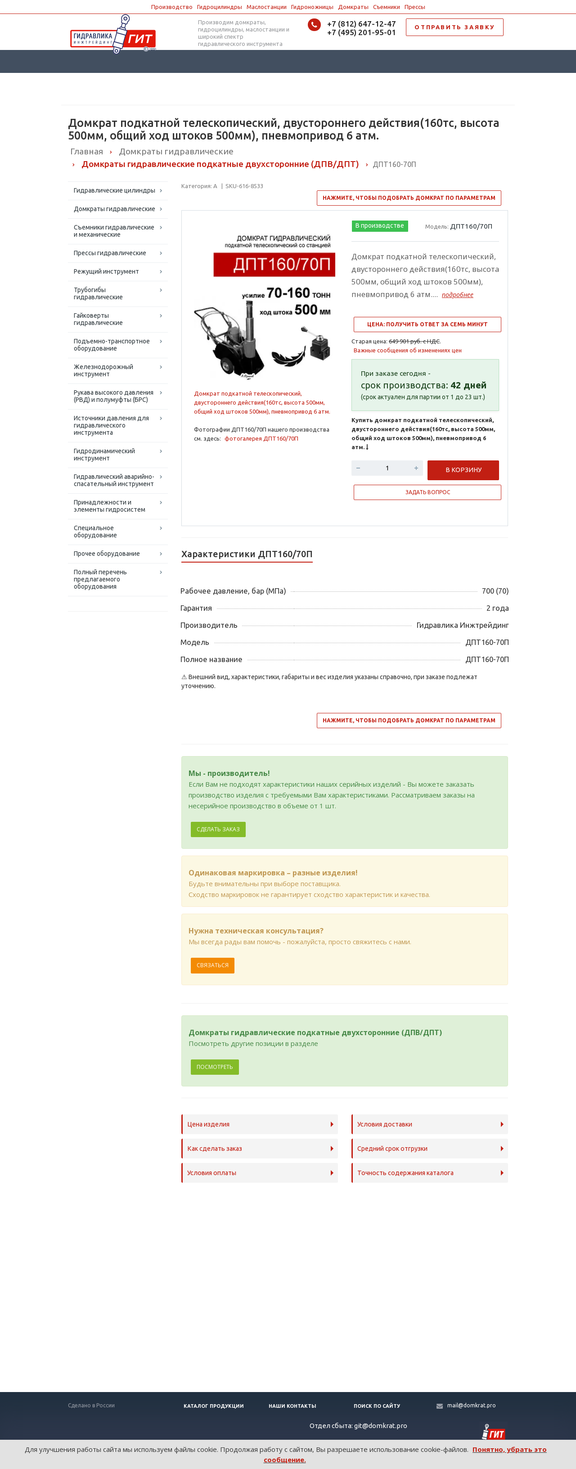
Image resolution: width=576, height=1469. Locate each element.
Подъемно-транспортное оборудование (112, 345)
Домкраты (353, 7)
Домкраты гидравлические (114, 208)
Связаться (213, 965)
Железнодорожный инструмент (103, 370)
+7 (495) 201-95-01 (361, 32)
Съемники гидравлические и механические (114, 231)
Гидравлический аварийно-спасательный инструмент (114, 480)
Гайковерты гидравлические (98, 319)
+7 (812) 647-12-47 (361, 23)
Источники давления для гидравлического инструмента (111, 425)
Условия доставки (384, 1124)
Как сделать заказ (214, 1148)
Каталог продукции (214, 1406)
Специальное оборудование (95, 531)
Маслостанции (267, 7)
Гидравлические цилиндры (114, 190)
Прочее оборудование (107, 553)
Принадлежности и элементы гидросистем (109, 506)
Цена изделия (208, 1124)
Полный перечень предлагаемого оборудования (100, 579)
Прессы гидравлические (110, 253)
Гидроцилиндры (219, 7)
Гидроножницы (312, 7)
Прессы (415, 7)
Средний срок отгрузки (392, 1148)
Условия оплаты (211, 1172)
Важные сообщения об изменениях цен (408, 350)
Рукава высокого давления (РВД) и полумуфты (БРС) (113, 396)
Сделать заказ (218, 829)
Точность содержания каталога (405, 1172)
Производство (172, 7)
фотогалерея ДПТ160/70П (261, 438)
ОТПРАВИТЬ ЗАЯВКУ (454, 27)
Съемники (386, 7)
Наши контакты (292, 1406)
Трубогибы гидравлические (98, 293)
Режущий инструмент (106, 271)
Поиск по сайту (377, 1406)
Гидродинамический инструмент (104, 454)
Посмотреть (215, 1067)
